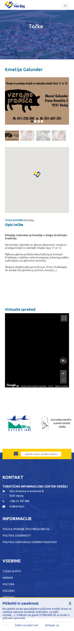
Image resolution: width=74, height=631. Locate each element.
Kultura (8, 584)
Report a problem (61, 386)
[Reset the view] (63, 361)
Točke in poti (12, 571)
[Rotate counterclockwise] (60, 361)
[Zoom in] (63, 373)
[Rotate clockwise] (66, 361)
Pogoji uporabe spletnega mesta (26, 529)
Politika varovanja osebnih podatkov (30, 542)
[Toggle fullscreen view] (64, 318)
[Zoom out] (63, 380)
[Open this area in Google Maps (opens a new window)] (11, 385)
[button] (37, 178)
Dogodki (8, 590)
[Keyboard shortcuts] (17, 386)
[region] (37, 350)
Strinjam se (52, 625)
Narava (8, 577)
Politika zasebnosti (17, 535)
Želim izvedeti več (26, 625)
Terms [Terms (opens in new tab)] (50, 386)
